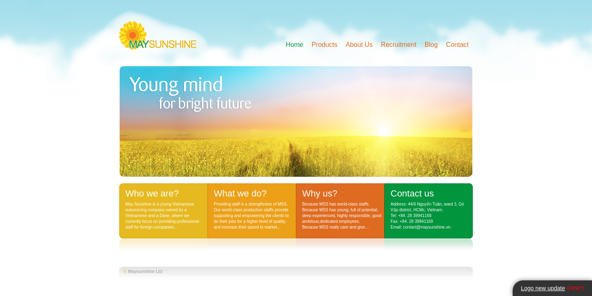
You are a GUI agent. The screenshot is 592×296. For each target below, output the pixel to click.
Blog (431, 44)
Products (325, 44)
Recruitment (398, 44)
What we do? (240, 193)
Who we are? (152, 193)
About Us (359, 44)
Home (294, 44)
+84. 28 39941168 (414, 215)
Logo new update (543, 288)
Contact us (412, 193)
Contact (457, 44)
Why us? (320, 193)
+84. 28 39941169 (416, 221)
